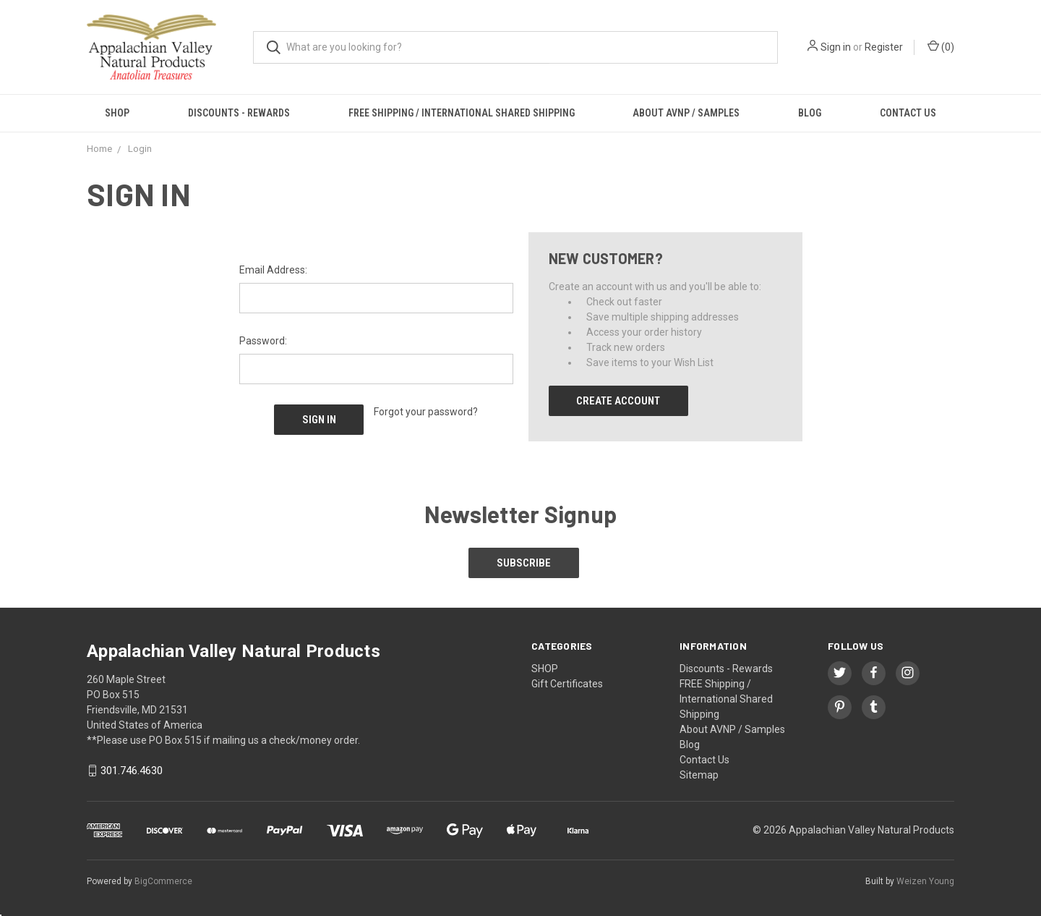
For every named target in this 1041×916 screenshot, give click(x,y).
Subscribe (524, 561)
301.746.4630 (131, 769)
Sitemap (699, 773)
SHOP (117, 113)
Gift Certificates (567, 681)
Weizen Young (925, 879)
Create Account (618, 400)
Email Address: (273, 270)
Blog (809, 113)
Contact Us (908, 113)
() (941, 46)
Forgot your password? (426, 411)
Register (884, 47)
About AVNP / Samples (686, 113)
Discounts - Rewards (239, 113)
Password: (263, 341)
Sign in (836, 47)
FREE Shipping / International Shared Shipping (461, 113)
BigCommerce (163, 879)
